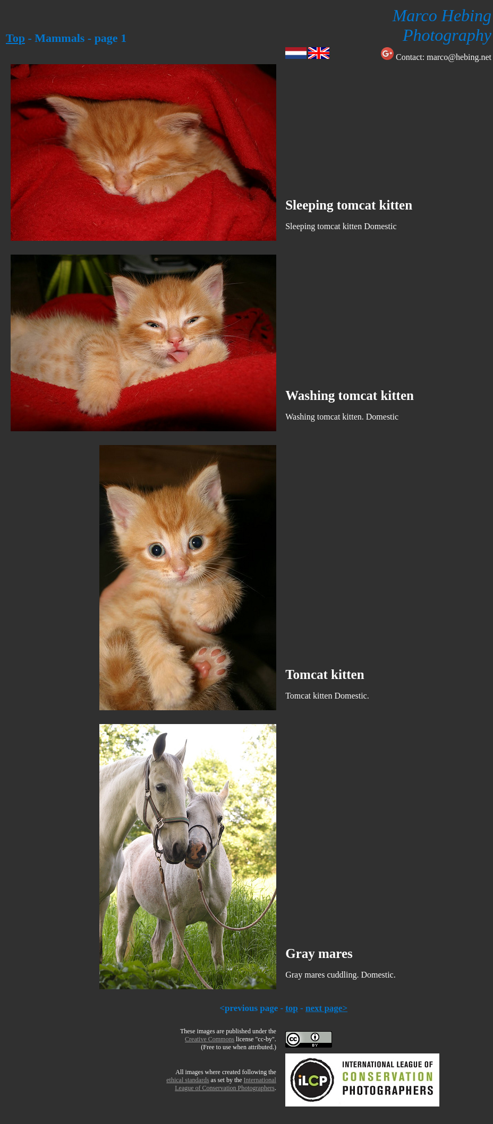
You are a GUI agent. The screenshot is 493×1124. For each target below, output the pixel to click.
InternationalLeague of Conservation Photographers (225, 1084)
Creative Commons (209, 1039)
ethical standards (187, 1080)
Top (15, 38)
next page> (326, 1008)
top (291, 1008)
